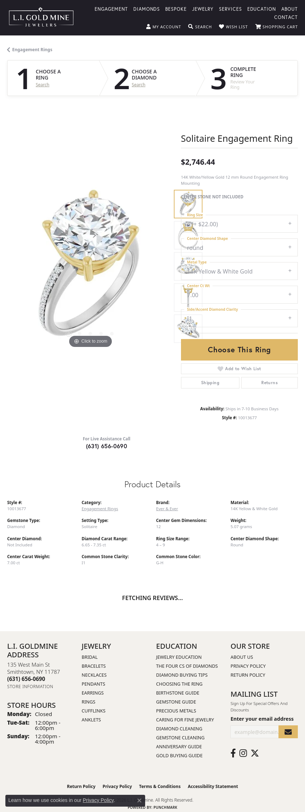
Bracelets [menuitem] (94, 666)
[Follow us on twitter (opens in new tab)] (255, 753)
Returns (269, 382)
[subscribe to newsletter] (288, 732)
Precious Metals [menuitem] (176, 710)
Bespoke (176, 8)
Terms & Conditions (160, 786)
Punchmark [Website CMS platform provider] (165, 807)
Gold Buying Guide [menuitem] (179, 755)
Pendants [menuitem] (93, 684)
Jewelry (203, 8)
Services (230, 8)
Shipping (210, 382)
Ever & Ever (167, 508)
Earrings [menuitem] (93, 693)
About (289, 8)
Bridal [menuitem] (90, 657)
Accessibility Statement (213, 786)
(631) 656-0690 (107, 446)
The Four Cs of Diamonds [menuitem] (187, 666)
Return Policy (247, 675)
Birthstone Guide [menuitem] (178, 693)
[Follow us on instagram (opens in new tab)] (243, 753)
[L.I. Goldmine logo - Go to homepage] (41, 17)
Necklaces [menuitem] (94, 675)
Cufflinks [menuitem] (93, 710)
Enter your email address (262, 718)
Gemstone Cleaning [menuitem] (180, 737)
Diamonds (146, 8)
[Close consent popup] (139, 800)
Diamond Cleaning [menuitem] (179, 728)
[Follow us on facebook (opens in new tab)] (233, 753)
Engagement (111, 8)
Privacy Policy (248, 666)
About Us (241, 657)
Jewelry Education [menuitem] (179, 657)
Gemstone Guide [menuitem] (176, 702)
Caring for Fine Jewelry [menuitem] (185, 719)
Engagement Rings (32, 50)
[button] (163, 26)
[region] (90, 266)
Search (42, 84)
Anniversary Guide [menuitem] (179, 746)
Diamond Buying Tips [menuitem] (182, 675)
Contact (286, 17)
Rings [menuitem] (88, 702)
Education (261, 8)
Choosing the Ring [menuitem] (179, 684)
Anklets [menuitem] (91, 719)
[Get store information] (30, 686)
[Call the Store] (26, 678)
